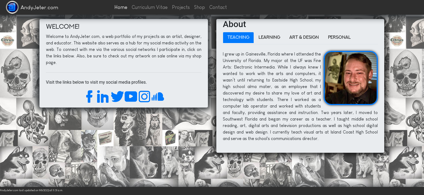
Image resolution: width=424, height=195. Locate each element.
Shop (199, 7)
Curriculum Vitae (150, 7)
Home (120, 7)
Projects (181, 7)
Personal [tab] (339, 37)
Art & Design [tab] (304, 37)
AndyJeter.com (39, 7)
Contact (218, 7)
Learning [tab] (269, 37)
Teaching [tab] (238, 37)
